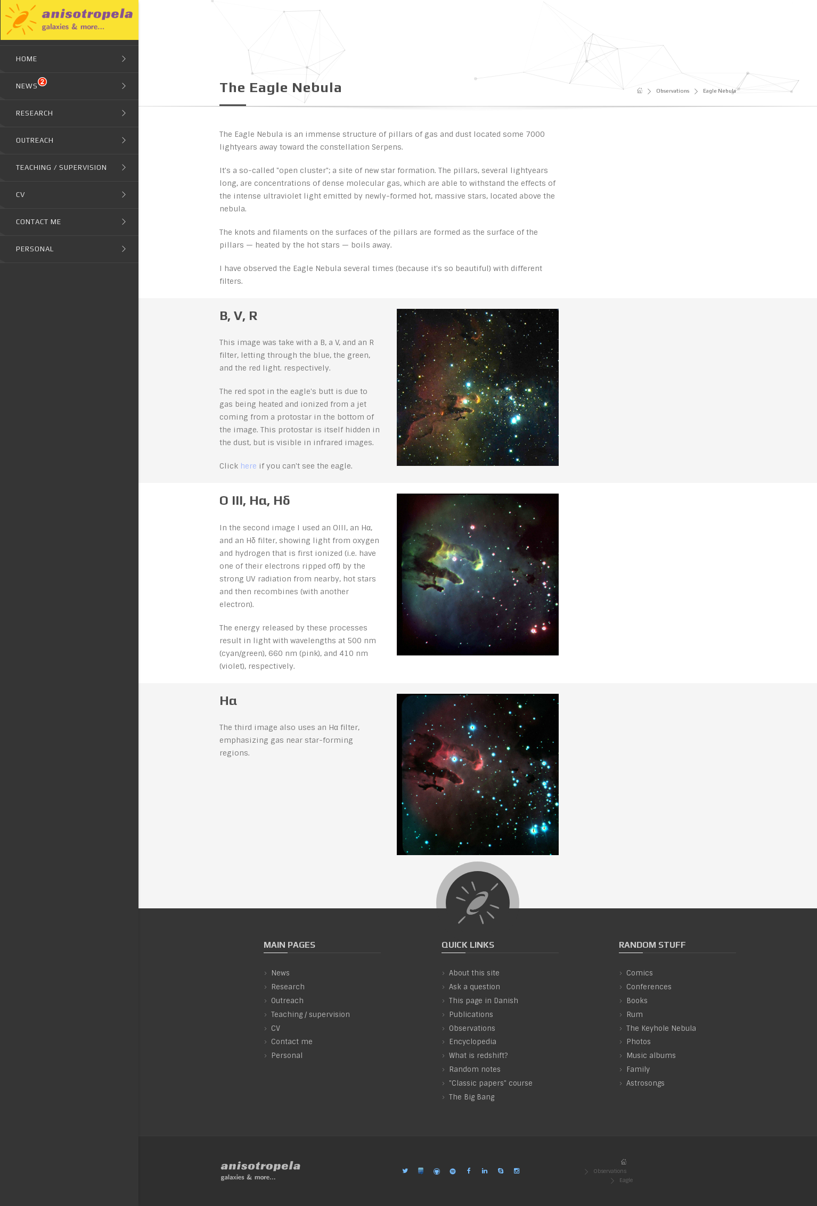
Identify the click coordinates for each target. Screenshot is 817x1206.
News (280, 973)
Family (638, 1069)
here (248, 466)
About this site (474, 973)
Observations (672, 91)
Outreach (287, 1000)
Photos (638, 1041)
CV (275, 1028)
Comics (639, 973)
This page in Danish (483, 1000)
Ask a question (474, 986)
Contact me (292, 1041)
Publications (471, 1014)
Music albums (651, 1055)
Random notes (475, 1069)
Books (637, 1000)
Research (288, 986)
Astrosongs (645, 1083)
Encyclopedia (472, 1041)
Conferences (649, 986)
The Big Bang (471, 1097)
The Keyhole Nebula (661, 1028)
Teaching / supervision (310, 1014)
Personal (287, 1055)
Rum (634, 1014)
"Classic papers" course (491, 1083)
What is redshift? (478, 1055)
